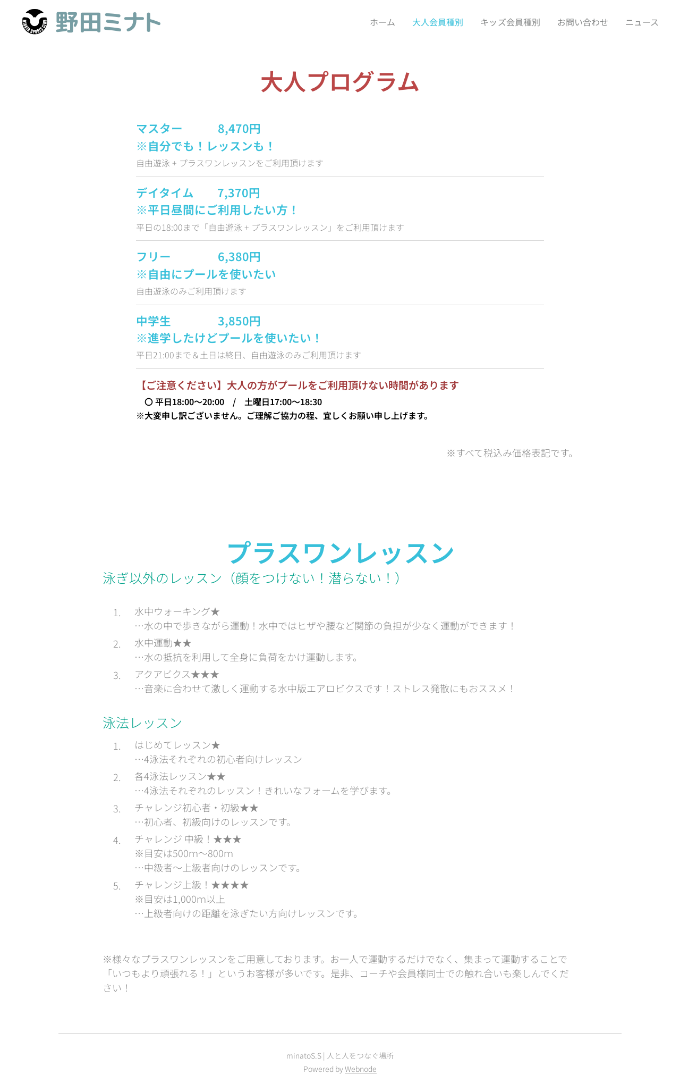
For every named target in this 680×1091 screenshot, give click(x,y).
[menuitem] (375, 22)
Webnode (361, 1068)
